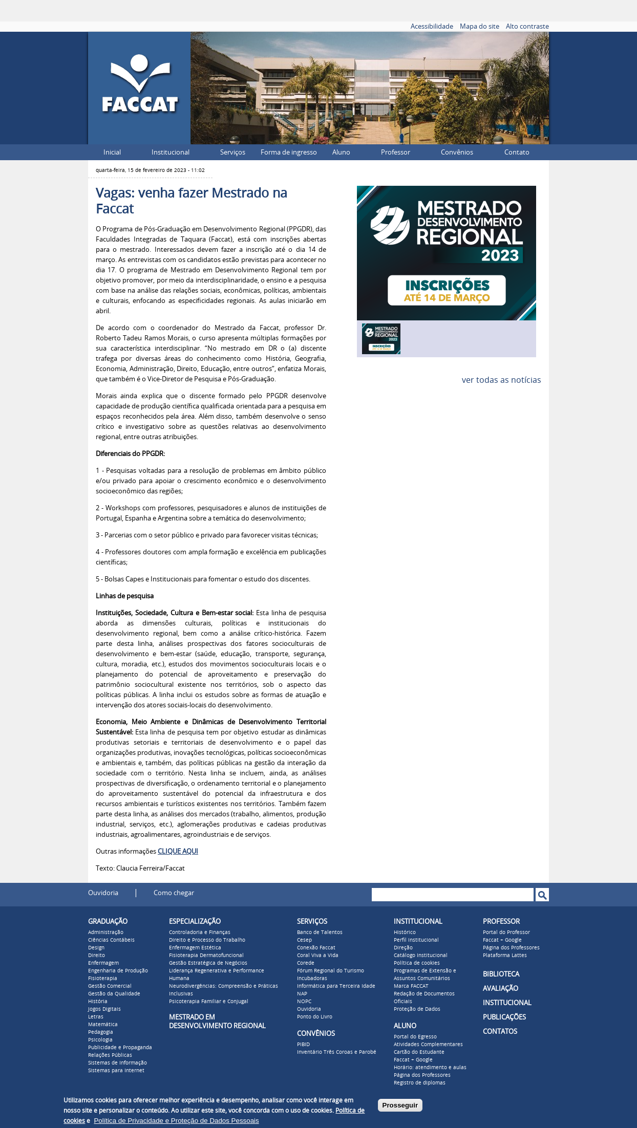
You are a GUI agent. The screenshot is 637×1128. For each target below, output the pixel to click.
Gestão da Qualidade (114, 994)
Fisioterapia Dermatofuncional (206, 955)
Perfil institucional (416, 940)
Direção (403, 948)
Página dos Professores (422, 1075)
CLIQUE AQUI (178, 851)
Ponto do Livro (314, 1017)
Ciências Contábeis (111, 940)
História (98, 1002)
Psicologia (100, 1040)
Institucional (170, 152)
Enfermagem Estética (195, 948)
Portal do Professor (506, 932)
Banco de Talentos (320, 932)
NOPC (304, 1002)
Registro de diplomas (419, 1083)
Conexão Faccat (316, 948)
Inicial (112, 152)
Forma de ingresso (289, 152)
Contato (516, 152)
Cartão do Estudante (419, 1052)
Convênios (457, 152)
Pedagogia (100, 1032)
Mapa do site (479, 26)
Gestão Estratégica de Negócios (208, 963)
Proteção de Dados (417, 1009)
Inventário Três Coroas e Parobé (336, 1052)
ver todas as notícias (501, 380)
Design (96, 948)
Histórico (405, 932)
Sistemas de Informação (117, 1063)
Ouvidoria (103, 893)
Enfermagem (103, 963)
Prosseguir (400, 1105)
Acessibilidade (432, 26)
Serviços (232, 152)
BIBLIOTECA (501, 974)
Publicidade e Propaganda (120, 1048)
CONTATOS (500, 1031)
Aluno (341, 152)
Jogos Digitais (104, 1009)
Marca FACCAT (411, 986)
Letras (95, 1017)
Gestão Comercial (110, 986)
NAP (302, 994)
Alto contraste (527, 26)
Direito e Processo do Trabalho (207, 940)
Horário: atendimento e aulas (430, 1068)
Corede (305, 963)
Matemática (103, 1025)
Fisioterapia (102, 978)
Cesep (304, 940)
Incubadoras (312, 978)
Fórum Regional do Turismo (330, 971)
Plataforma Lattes (505, 955)
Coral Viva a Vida (317, 955)
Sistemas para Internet (116, 1071)
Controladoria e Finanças (199, 932)
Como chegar (174, 893)
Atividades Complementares (428, 1045)
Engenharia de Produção (118, 971)
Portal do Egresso (415, 1037)
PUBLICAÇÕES (504, 1017)
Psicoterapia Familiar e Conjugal (208, 1002)
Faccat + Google (413, 1060)
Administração (105, 932)
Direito (96, 955)
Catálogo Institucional (421, 955)
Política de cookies (417, 963)
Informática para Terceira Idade (336, 986)
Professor (395, 152)
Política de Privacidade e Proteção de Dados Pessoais (176, 1120)
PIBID (303, 1045)
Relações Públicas (110, 1055)
